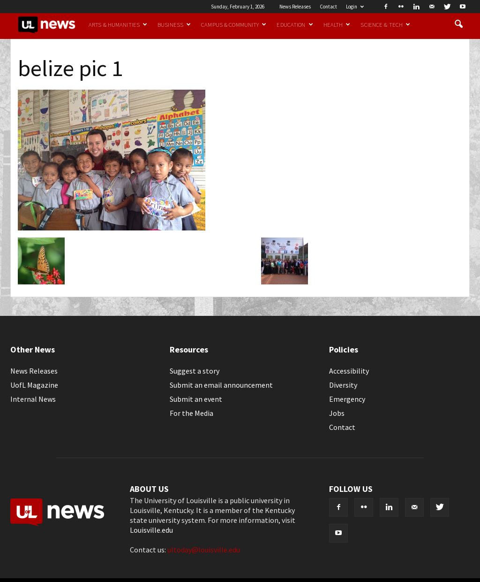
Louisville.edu (151, 530)
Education (295, 24)
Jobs (337, 413)
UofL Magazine (34, 385)
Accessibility (349, 370)
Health (337, 24)
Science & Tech (385, 24)
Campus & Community (233, 24)
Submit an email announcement (221, 385)
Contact (328, 6)
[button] (458, 24)
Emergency (347, 399)
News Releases (295, 6)
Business (174, 24)
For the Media (191, 413)
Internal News (33, 399)
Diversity (343, 385)
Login (355, 6)
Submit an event (196, 399)
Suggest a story (194, 370)
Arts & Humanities (118, 24)
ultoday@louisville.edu (203, 549)
